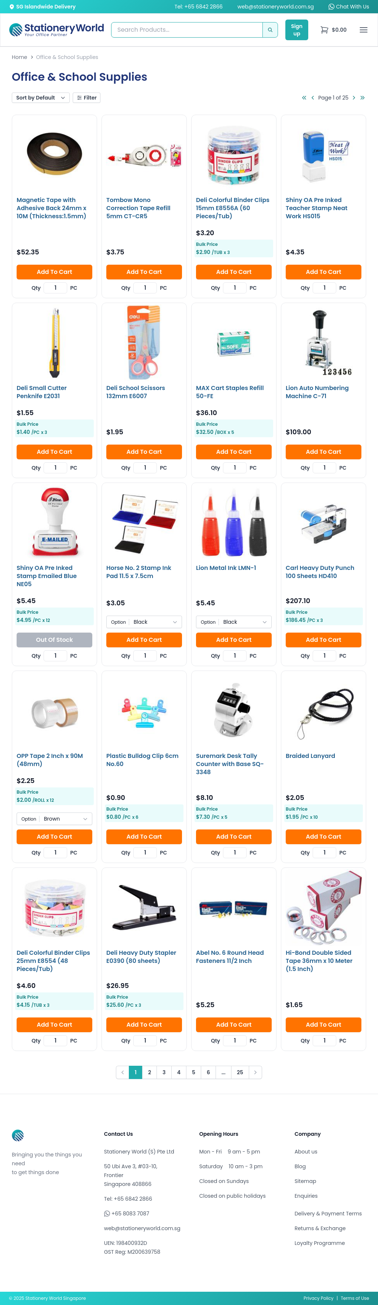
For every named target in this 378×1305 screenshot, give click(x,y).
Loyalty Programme (320, 1243)
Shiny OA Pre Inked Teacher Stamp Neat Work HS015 (316, 208)
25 (240, 1072)
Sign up (296, 29)
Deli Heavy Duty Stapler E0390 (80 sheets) (141, 957)
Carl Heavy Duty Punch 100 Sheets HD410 (320, 572)
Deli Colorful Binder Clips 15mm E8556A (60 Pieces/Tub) (232, 208)
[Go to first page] (304, 97)
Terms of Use (355, 1298)
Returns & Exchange (320, 1228)
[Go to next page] (353, 97)
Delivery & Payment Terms (328, 1213)
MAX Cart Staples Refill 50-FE (230, 392)
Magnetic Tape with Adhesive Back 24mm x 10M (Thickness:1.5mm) (51, 208)
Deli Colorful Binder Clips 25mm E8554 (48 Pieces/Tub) (53, 961)
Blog (300, 1166)
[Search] (270, 30)
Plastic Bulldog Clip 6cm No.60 (142, 760)
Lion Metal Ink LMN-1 (226, 568)
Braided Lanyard (310, 756)
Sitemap (305, 1181)
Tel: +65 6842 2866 (199, 6)
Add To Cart (54, 272)
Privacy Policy (319, 1298)
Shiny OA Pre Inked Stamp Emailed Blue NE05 (47, 576)
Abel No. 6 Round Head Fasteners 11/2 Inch (230, 957)
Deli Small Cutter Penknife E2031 (42, 392)
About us (306, 1151)
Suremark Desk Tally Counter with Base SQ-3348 (230, 764)
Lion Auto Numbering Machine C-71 (317, 392)
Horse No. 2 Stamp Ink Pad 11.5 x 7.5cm (138, 572)
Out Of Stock (54, 640)
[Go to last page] (362, 97)
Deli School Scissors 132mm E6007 (135, 392)
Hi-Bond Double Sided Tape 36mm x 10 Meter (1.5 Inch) (319, 961)
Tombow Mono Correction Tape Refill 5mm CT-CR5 (138, 208)
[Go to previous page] (313, 97)
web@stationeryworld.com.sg (275, 6)
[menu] (333, 29)
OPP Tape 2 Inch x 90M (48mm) (50, 760)
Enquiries (306, 1196)
